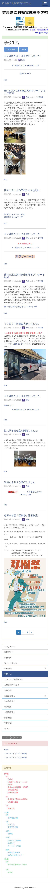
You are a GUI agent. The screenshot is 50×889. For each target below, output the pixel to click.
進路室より (8, 405)
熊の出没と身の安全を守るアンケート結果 (24, 276)
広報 (21, 60)
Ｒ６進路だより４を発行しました (22, 396)
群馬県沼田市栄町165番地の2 (25, 27)
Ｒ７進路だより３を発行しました (22, 56)
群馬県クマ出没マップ (13, 217)
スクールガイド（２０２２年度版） (16, 753)
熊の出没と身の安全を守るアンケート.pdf (20, 307)
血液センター (19, 344)
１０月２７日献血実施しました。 (22, 323)
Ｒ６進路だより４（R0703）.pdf (25, 409)
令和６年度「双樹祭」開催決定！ (22, 515)
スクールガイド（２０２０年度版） (16, 757)
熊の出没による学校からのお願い (22, 190)
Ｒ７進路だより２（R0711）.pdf (25, 247)
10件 (23, 49)
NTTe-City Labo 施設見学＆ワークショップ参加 (24, 92)
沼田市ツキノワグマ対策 (14, 214)
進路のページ (25, 73)
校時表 (6, 749)
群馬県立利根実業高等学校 (16, 3)
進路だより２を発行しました (19, 482)
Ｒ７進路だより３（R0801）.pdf (25, 65)
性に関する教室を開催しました (21, 430)
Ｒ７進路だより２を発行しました (22, 234)
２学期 (40, 97)
